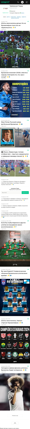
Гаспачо (2, 158)
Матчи (8, 16)
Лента (4, 16)
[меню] (27, 2)
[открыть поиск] (18, 2)
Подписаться (5, 12)
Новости (24, 16)
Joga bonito (3, 29)
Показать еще (15, 415)
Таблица (19, 16)
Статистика (13, 16)
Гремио (22, 13)
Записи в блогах (15, 18)
